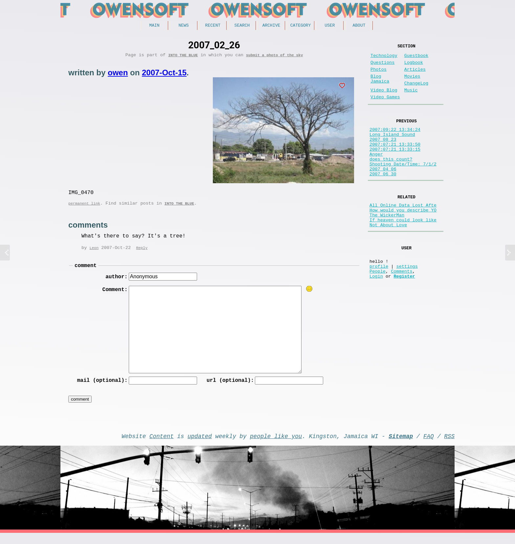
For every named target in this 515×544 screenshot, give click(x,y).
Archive (271, 26)
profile (378, 304)
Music (411, 99)
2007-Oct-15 (164, 74)
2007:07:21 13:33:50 (394, 161)
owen (118, 74)
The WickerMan (386, 245)
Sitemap (401, 446)
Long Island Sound (392, 149)
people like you (276, 446)
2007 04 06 (382, 192)
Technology (383, 58)
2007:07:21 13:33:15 (394, 167)
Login (376, 316)
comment (86, 271)
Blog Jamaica (379, 86)
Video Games (385, 108)
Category (300, 26)
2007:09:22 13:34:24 (394, 142)
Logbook (413, 66)
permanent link (84, 208)
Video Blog (383, 99)
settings (407, 304)
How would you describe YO (403, 238)
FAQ (428, 446)
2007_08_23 (382, 155)
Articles (415, 75)
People (377, 310)
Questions (382, 66)
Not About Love (388, 257)
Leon (94, 253)
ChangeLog (416, 91)
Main (154, 26)
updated (200, 446)
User (330, 26)
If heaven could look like (403, 251)
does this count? (391, 180)
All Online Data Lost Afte (403, 232)
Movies (412, 83)
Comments (401, 310)
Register (404, 316)
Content (161, 446)
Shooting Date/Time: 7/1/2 (403, 186)
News (183, 26)
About (358, 26)
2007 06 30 (382, 199)
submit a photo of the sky (274, 57)
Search (242, 26)
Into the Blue (183, 57)
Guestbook (416, 58)
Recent (213, 26)
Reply (141, 253)
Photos (378, 75)
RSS (449, 446)
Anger (376, 174)
